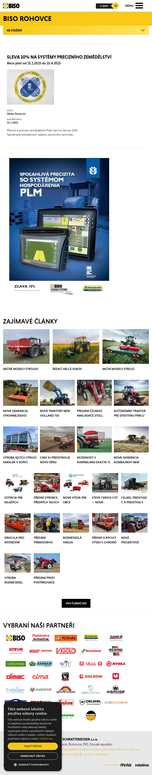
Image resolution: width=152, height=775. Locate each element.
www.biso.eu (130, 749)
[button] (33, 764)
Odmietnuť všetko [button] (32, 756)
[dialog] (33, 736)
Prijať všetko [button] (33, 746)
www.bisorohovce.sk (101, 749)
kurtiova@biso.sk (70, 749)
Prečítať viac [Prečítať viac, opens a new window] (46, 738)
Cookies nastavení (95, 754)
